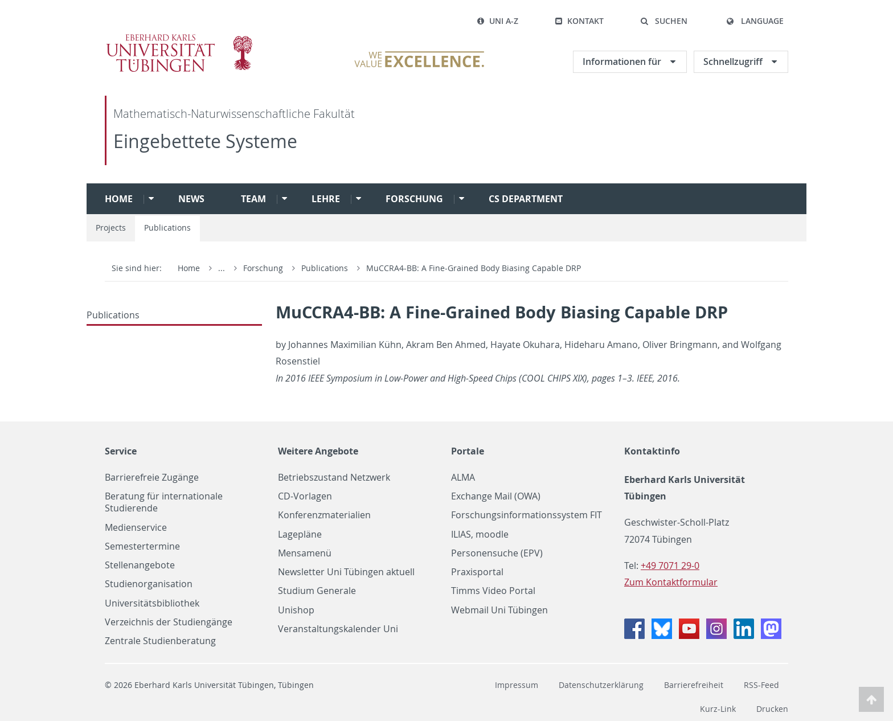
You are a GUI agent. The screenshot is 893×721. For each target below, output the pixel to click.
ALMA (463, 478)
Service (121, 451)
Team (253, 198)
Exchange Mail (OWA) (495, 496)
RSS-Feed (761, 684)
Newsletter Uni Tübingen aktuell (346, 572)
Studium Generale (317, 591)
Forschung (414, 198)
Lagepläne (300, 534)
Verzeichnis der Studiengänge (168, 622)
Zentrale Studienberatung (160, 641)
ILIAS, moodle (480, 534)
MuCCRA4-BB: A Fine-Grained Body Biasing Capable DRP (473, 268)
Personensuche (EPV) (497, 553)
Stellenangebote (140, 565)
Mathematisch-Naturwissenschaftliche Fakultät (234, 113)
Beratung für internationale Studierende (164, 502)
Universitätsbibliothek (152, 603)
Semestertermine (142, 546)
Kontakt (579, 20)
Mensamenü (304, 553)
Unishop (296, 610)
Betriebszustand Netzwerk (334, 478)
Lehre (326, 198)
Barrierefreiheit (693, 684)
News (191, 198)
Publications (167, 227)
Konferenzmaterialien (324, 515)
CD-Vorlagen (305, 496)
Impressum (516, 684)
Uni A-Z (497, 20)
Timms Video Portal (493, 591)
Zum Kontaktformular (671, 582)
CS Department (526, 198)
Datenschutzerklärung (601, 684)
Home (119, 198)
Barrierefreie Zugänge (152, 478)
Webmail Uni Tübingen (499, 610)
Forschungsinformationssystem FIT (526, 515)
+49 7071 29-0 (670, 565)
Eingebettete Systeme (205, 141)
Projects (111, 227)
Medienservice (136, 528)
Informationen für (623, 61)
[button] (664, 21)
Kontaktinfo (652, 451)
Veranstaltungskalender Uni (338, 629)
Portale (467, 451)
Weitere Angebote (318, 451)
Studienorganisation (148, 584)
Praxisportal (477, 572)
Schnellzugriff (734, 61)
